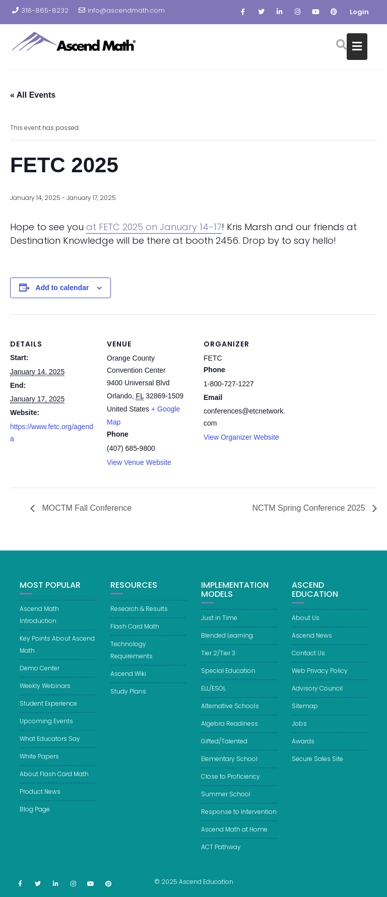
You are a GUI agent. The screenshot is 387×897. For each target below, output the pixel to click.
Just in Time (219, 625)
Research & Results (139, 616)
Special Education (228, 678)
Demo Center (39, 675)
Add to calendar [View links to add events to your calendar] (62, 288)
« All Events (32, 95)
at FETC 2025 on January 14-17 (154, 227)
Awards (303, 748)
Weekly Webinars (45, 693)
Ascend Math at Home (234, 837)
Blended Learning (227, 643)
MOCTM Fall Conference (86, 508)
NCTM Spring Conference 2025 (309, 508)
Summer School (225, 801)
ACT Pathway (221, 854)
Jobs (299, 731)
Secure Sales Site (317, 766)
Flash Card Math (134, 634)
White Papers (39, 764)
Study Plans (128, 699)
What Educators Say (50, 746)
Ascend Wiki (128, 681)
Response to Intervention (239, 819)
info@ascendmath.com (122, 10)
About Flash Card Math (54, 781)
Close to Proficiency (230, 784)
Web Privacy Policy (320, 678)
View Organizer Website (241, 437)
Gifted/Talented (224, 748)
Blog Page (35, 816)
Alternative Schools (230, 713)
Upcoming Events (46, 728)
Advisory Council (317, 696)
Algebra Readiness (229, 731)
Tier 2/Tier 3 (218, 660)
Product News (40, 799)
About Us (305, 625)
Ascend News (312, 643)
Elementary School (229, 766)
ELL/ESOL (213, 696)
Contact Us (308, 660)
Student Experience (48, 711)
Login (359, 12)
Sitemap (305, 713)
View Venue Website (139, 462)
